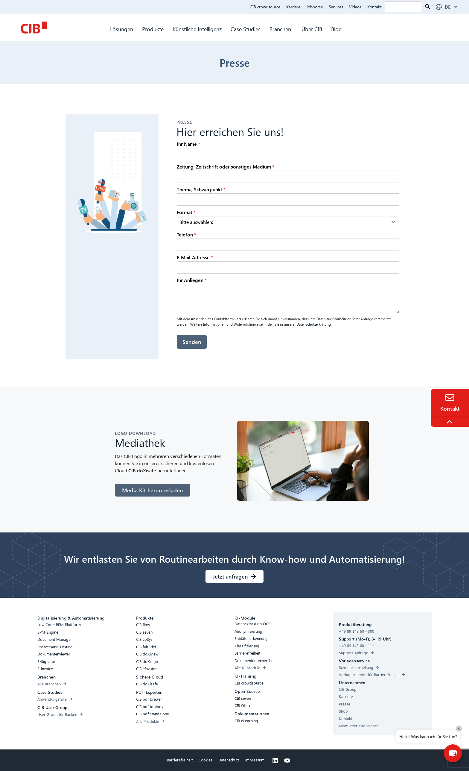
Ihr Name (188, 144)
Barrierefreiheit (180, 759)
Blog (336, 29)
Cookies (205, 759)
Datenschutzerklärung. (314, 324)
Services (336, 7)
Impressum (254, 759)
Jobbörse (314, 7)
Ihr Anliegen (192, 280)
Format (186, 212)
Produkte (153, 29)
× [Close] (458, 728)
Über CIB (312, 29)
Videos (355, 7)
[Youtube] (287, 760)
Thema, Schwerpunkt (201, 189)
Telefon (186, 234)
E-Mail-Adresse (195, 257)
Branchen (281, 29)
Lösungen (121, 29)
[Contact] (449, 397)
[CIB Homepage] (34, 28)
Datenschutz (228, 759)
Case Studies (246, 29)
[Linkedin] (275, 760)
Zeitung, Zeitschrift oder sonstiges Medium (225, 166)
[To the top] (450, 421)
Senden (191, 341)
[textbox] (282, 222)
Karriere (293, 7)
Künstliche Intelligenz (197, 29)
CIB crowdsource (265, 7)
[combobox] (288, 222)
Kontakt (374, 7)
